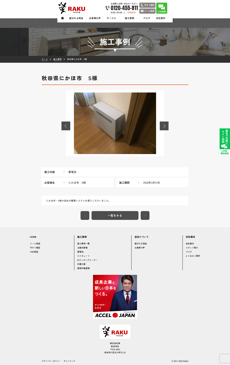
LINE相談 (34, 251)
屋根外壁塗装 (83, 268)
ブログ (189, 251)
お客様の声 (140, 247)
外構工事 (81, 264)
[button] (65, 126)
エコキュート (83, 255)
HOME (33, 236)
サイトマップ (69, 361)
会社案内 (190, 243)
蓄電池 (80, 251)
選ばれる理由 (141, 243)
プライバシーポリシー (51, 361)
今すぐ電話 (35, 247)
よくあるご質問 (193, 255)
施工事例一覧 (83, 243)
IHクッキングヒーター (87, 259)
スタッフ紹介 (192, 247)
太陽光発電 (82, 247)
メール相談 (35, 243)
